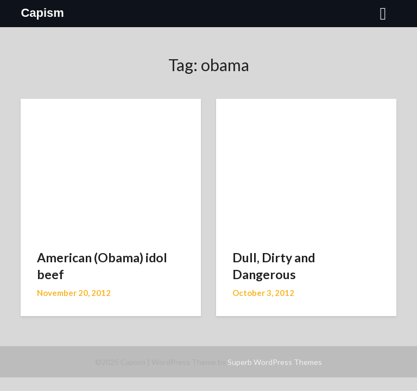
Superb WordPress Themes (275, 362)
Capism (42, 13)
